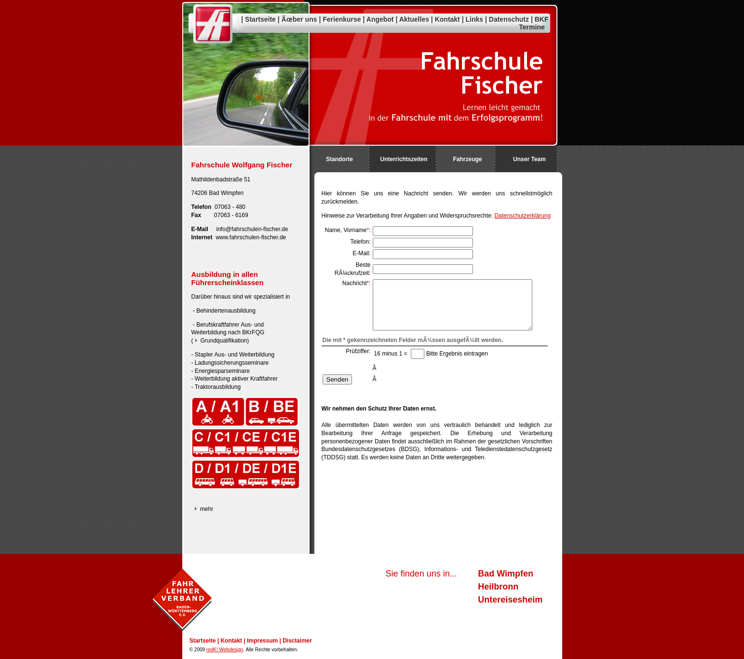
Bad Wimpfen (505, 573)
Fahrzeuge (467, 159)
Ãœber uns (299, 19)
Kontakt (447, 19)
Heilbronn (498, 586)
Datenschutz (509, 19)
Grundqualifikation (224, 340)
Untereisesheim (510, 599)
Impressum (262, 640)
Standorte (339, 159)
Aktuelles (414, 19)
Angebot (380, 19)
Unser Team (529, 159)
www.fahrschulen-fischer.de (251, 237)
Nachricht (354, 283)
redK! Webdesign (224, 649)
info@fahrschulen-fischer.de (252, 229)
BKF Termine (533, 23)
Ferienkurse (342, 19)
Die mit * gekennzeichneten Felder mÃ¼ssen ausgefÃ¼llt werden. (413, 340)
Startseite (260, 19)
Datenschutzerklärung (522, 215)
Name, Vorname (346, 230)
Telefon (359, 241)
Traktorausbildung (218, 387)
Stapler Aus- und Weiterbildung (234, 354)
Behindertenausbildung (226, 310)
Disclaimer (297, 640)
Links (475, 19)
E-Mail (360, 253)
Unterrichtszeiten (403, 159)
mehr (206, 509)
